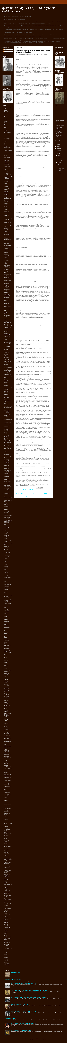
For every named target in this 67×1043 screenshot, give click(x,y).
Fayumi (5, 331)
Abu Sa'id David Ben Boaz (7, 139)
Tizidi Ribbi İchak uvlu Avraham (7, 857)
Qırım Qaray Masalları (6, 697)
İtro (4, 451)
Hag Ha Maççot (7, 367)
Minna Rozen (6, 584)
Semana (5, 775)
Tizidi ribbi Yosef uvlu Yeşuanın (7, 868)
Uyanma (5, 897)
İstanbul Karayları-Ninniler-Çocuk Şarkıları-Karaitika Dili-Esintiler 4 (24, 1023)
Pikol (5, 668)
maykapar (6, 570)
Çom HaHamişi (7, 277)
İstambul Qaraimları (60, 125)
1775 (5, 116)
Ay (4, 226)
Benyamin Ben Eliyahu (7, 250)
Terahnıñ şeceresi (7, 846)
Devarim (5, 297)
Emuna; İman (6, 327)
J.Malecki (6, 454)
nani (4, 622)
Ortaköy (5, 655)
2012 (58, 151)
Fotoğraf (5, 341)
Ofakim (5, 639)
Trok (5, 881)
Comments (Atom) (25, 496)
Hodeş (5, 399)
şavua (5, 763)
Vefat (5, 911)
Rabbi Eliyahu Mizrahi (6, 719)
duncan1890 (35, 1038)
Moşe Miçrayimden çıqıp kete (8, 609)
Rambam (5, 723)
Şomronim (6, 811)
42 (4, 125)
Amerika (5, 181)
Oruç (5, 657)
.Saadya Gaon (7, 107)
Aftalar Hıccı (6, 157)
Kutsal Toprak (6, 540)
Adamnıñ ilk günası (8, 150)
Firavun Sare (6, 336)
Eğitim (5, 324)
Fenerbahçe (6, 334)
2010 (58, 173)
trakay (5, 879)
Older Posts (47, 493)
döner (5, 312)
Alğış (5, 169)
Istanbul (5, 445)
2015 (58, 146)
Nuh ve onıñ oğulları (6, 635)
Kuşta (5, 538)
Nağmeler (6, 621)
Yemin (5, 924)
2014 (5, 122)
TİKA (5, 855)
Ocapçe (5, 637)
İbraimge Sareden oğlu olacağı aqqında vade (7, 411)
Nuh (4, 630)
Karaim (5, 465)
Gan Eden (6, 349)
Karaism (5, 467)
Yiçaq (5, 928)
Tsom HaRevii (6, 885)
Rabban (5, 711)
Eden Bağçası (7, 322)
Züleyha (5, 960)
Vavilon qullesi (7, 908)
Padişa (5, 660)
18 (19, 489)
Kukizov (5, 533)
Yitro (33, 489)
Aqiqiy (5, 191)
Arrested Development (6, 198)
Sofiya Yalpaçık (7, 808)
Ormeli (5, 654)
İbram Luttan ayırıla (8, 419)
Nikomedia (6, 627)
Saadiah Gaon (7, 741)
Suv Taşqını (6, 828)
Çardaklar (6, 269)
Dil (4, 298)
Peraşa (5, 663)
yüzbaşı (5, 954)
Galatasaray (6, 348)
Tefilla (5, 841)
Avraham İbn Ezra (7, 222)
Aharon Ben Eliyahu (6, 161)
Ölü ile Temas (6, 645)
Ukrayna (5, 893)
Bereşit (5, 254)
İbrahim (5, 404)
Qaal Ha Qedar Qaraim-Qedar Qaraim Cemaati (59, 132)
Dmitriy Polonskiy (7, 306)
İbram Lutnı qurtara (8, 416)
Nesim (5, 625)
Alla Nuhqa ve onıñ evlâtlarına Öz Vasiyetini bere (8, 177)
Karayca (5, 483)
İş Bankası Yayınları (6, 434)
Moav (5, 592)
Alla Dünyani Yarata (8, 171)
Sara (5, 753)
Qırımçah (5, 699)
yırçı (4, 935)
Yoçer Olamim (7, 936)
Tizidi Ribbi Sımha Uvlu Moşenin (7, 863)
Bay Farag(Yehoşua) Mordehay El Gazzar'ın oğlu (7, 237)
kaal (4, 457)
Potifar (5, 676)
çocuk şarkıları (7, 274)
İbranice (5, 426)
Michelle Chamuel (7, 577)
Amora (5, 184)
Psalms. (5, 681)
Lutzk (5, 558)
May (59, 159)
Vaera (5, 905)
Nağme (5, 619)
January (59, 164)
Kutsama (5, 541)
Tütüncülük (6, 890)
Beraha (5, 252)
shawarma (6, 784)
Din (4, 300)
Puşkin (5, 684)
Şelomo (5, 772)
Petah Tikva (6, 667)
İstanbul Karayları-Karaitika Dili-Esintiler (13, 979)
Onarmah (6, 648)
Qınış (5, 691)
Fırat (5, 339)
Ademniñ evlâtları (7, 153)
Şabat (5, 747)
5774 (5, 129)
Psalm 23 (6, 678)
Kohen (5, 524)
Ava (4, 204)
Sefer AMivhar (7, 766)
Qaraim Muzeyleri (60, 120)
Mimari (5, 583)
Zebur (5, 955)
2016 (58, 144)
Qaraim (5, 688)
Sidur (5, 787)
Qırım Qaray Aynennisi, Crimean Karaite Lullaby (21, 1030)
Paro (5, 662)
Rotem (5, 736)
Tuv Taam (6, 892)
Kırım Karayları (7, 517)
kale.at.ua (6, 460)
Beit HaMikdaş (7, 245)
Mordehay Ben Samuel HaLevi (7, 598)
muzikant (5, 616)
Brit (4, 262)
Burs (5, 263)
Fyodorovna (6, 346)
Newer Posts (19, 493)
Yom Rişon (6, 942)
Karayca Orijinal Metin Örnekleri (7, 486)
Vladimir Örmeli (7, 917)
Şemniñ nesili (6, 777)
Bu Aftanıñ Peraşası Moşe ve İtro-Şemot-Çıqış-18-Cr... (60, 168)
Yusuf (5, 952)
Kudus (5, 532)
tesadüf (5, 849)
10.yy (5, 108)
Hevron (5, 391)
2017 (58, 143)
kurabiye (5, 535)
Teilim (5, 844)
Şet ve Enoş (6, 783)
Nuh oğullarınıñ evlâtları (7, 633)
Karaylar (5, 488)
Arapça (5, 195)
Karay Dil (5, 478)
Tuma (5, 889)
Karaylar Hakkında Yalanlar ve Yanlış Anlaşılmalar (7, 490)
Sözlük (5, 816)
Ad (4, 144)
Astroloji (5, 203)
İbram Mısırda (6, 422)
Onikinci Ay (6, 650)
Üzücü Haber (6, 899)
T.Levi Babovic (7, 833)
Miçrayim (5, 579)
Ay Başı (5, 228)
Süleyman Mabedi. (7, 821)
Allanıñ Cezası (7, 180)
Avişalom (5, 208)
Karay (5, 474)
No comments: (31, 487)
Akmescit (5, 164)
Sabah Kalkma (7, 746)
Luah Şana (6, 552)
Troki (5, 882)
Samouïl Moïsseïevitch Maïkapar (6, 750)
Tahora (5, 835)
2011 (58, 153)
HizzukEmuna (6, 397)
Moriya (5, 605)
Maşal (5, 566)
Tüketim (5, 887)
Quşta (5, 710)
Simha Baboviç (7, 794)
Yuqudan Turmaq (7, 950)
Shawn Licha (6, 786)
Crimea (5, 282)
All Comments (6, 51)
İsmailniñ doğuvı (7, 436)
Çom (5, 275)
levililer (5, 547)
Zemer (5, 959)
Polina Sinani (6, 670)
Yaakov (5, 919)
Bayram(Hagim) (7, 240)
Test (4, 850)
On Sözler (6, 646)
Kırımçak (5, 518)
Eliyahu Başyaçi (7, 325)
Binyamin (5, 260)
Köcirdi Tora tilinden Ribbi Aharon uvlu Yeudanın (8, 521)
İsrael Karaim (6, 442)
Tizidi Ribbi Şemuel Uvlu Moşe (8, 860)
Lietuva (5, 549)
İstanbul (5, 447)
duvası (5, 319)
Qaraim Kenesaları (60, 129)
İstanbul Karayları (7, 448)
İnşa (4, 432)
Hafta (5, 365)
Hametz (5, 382)
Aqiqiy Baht (6, 192)
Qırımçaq (5, 700)
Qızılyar (5, 702)
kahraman (6, 459)
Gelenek (5, 352)
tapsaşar (5, 840)
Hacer (5, 364)
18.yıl (5, 119)
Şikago (5, 791)
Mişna (5, 587)
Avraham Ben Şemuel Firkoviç (7, 217)
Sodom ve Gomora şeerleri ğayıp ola (8, 805)
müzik (5, 614)
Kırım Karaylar (7, 515)
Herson (5, 389)
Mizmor (5, 589)
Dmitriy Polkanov (7, 303)
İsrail (5, 443)
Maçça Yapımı (7, 563)
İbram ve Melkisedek (6, 424)
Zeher (5, 957)
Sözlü (5, 814)
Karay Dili (6, 479)
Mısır (5, 590)
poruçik (5, 674)
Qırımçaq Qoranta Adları (10, 1018)
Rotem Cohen (6, 738)
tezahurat (6, 853)
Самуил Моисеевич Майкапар (6, 963)
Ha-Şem (5, 357)
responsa (5, 729)
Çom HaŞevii (6, 280)
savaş (5, 762)
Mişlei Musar (6, 586)
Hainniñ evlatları (7, 376)
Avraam (5, 209)
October (59, 155)
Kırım (5, 514)
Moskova (5, 613)
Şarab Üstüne (6, 754)
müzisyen (6, 618)
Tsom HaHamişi (7, 884)
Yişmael (5, 930)
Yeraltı (5, 925)
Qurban (5, 708)
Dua (4, 313)
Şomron (5, 810)
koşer (5, 530)
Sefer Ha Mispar (7, 768)
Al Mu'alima (6, 166)
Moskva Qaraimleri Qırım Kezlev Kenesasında (60, 123)
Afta (4, 155)
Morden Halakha (7, 603)
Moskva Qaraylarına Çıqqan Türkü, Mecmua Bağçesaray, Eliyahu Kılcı (25, 1011)
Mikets (5, 581)
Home (34, 493)
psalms (5, 679)
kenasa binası (6, 507)
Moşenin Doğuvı (7, 611)
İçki (4, 428)
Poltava (5, 671)
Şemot (28, 489)
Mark (5, 564)
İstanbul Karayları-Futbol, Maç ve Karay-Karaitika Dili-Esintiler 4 (24, 983)
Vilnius (5, 916)
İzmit (5, 452)
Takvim (5, 837)
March (59, 160)
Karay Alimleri (6, 476)
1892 (5, 121)
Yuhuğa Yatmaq (7, 948)
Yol (4, 941)
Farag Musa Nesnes (6, 329)
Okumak (5, 643)
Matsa (5, 567)
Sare (5, 760)
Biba (5, 257)
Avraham (5, 215)
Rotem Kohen (6, 739)
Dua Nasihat (6, 315)
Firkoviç (5, 337)
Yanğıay (5, 922)
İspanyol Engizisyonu (6, 440)
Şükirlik (5, 817)
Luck (5, 554)
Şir (4, 798)
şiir (4, 789)
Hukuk (5, 403)
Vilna (5, 913)
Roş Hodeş (6, 735)
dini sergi (5, 302)
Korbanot (5, 527)
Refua (5, 727)
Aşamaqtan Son (7, 200)
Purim (5, 682)
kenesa (5, 509)
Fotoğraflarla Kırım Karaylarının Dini (7, 343)
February (60, 162)
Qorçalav (5, 706)
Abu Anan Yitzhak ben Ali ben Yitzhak (8, 135)
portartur (5, 673)
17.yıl (5, 114)
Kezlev (5, 512)
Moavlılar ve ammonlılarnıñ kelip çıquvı (8, 595)
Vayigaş (5, 910)
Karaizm (5, 473)
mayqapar (6, 572)
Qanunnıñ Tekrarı (7, 685)
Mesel (5, 575)
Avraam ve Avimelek (6, 213)
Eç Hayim (6, 321)
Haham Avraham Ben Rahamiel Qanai (7, 371)
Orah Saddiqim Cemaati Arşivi (7, 652)
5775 (5, 130)
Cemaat (5, 271)
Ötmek (5, 659)
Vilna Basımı (6, 914)
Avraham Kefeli (7, 225)
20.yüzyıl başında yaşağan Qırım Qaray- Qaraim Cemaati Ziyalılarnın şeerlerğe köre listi (29, 990)
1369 (5, 110)
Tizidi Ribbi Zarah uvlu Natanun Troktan (7, 871)
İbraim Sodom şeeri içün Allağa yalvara (8, 407)
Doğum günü (6, 308)
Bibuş (5, 258)
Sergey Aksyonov (7, 780)
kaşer (5, 503)
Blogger (45, 1038)
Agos (5, 158)
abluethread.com (7, 132)
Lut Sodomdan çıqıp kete (7, 556)
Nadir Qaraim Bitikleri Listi (59, 128)
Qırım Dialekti (23, 489)
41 (4, 124)
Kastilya (5, 504)
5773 (5, 127)
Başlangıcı (6, 232)
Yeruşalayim (6, 927)
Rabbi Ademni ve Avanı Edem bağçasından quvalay (7, 715)
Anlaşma (5, 188)
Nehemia (5, 624)
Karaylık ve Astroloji (8, 497)
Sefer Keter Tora (7, 769)
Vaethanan (6, 906)
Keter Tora (6, 511)
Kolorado (5, 525)
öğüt (4, 642)
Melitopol (5, 574)
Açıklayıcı (6, 143)
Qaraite (5, 690)
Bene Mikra (6, 248)
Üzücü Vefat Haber (8, 901)
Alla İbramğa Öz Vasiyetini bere (7, 174)
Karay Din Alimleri (7, 481)
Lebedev (5, 546)
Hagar (5, 369)
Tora (31, 489)
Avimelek (5, 206)
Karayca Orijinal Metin (15, 972)
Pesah (5, 665)
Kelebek (5, 506)
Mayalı (5, 569)
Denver (5, 292)
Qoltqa (5, 703)
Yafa (5, 921)
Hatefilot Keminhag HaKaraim (8, 387)
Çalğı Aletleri (6, 267)
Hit (4, 395)
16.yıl (5, 113)
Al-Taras (5, 167)
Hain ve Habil (6, 374)
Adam (5, 146)
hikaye (5, 392)
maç (4, 559)
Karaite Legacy (59, 137)
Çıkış (5, 272)
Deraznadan (6, 295)
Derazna (5, 294)
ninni (5, 629)
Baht (5, 231)
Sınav (5, 800)
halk (4, 379)
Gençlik (5, 354)
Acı (4, 141)
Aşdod (5, 201)
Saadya (5, 743)
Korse (5, 528)
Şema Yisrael (6, 774)
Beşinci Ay (6, 255)
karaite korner (6, 470)
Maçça (5, 561)
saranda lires (6, 758)
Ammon (5, 183)
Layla (5, 544)
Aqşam (5, 194)
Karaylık (5, 493)
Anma (5, 189)
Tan (4, 838)
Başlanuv (5, 234)
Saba (5, 744)
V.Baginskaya (6, 903)
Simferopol (6, 792)
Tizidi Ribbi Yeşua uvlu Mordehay (7, 865)
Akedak (5, 163)
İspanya (5, 438)
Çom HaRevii (6, 278)
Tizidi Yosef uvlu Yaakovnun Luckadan (7, 875)
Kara (5, 463)
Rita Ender (6, 733)
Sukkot (5, 819)
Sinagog (5, 795)
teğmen (5, 843)
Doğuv (5, 310)
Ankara (5, 186)
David (5, 285)
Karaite (5, 468)
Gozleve (5, 355)
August (59, 157)
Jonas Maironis (7, 456)
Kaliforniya (6, 462)
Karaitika (5, 471)
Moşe (5, 607)
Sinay (5, 797)
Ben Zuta (5, 246)
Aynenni (5, 229)
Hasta (5, 385)
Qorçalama (6, 705)
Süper (5, 826)
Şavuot (5, 765)
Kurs (5, 536)
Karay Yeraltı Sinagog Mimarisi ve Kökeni (19, 1004)
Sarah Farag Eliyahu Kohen (7, 757)
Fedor (5, 333)
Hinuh (5, 394)
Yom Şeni (6, 944)
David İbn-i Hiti (7, 291)
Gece (5, 351)
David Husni (6, 289)
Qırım (5, 693)
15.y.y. (5, 111)
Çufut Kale (6, 283)
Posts (5, 49)
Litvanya (5, 550)
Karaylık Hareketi (7, 495)
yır (4, 933)
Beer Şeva (6, 243)
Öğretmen (6, 640)
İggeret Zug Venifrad (6, 430)
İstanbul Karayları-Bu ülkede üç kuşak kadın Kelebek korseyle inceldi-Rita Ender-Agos (28, 997)
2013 (58, 150)
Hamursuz (6, 383)
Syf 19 (5, 832)
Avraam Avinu (6, 211)
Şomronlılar (6, 813)
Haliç (5, 377)
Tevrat (5, 852)
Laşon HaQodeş (7, 543)
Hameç (5, 380)
